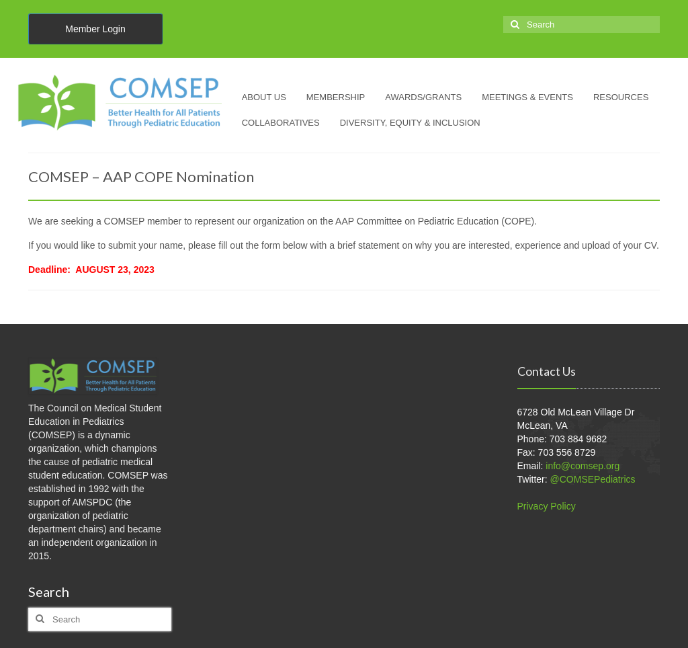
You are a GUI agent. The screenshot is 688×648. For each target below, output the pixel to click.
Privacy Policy (546, 506)
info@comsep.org (582, 465)
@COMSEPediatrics (593, 479)
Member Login (95, 29)
